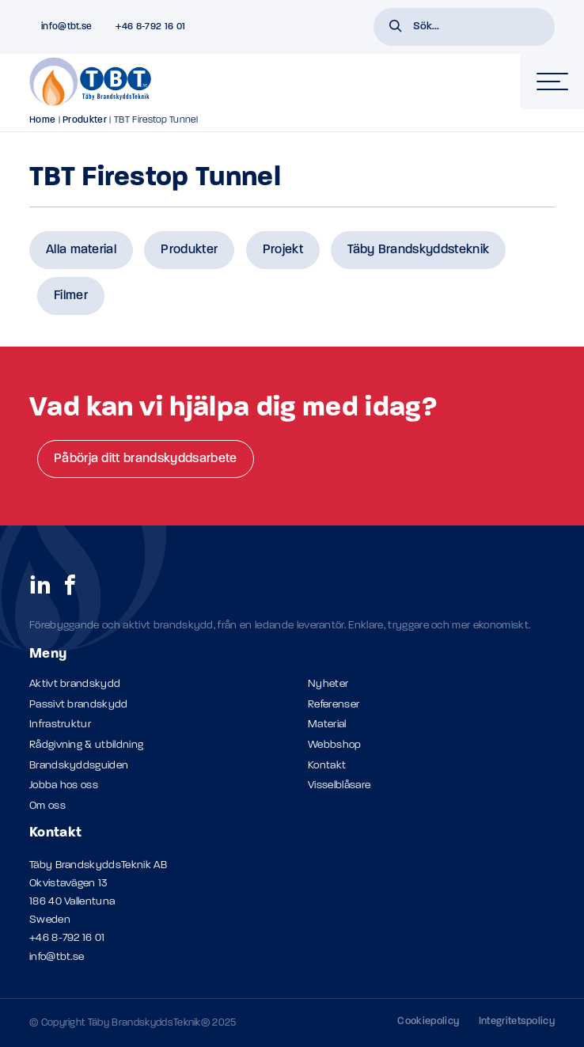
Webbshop (335, 745)
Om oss (47, 806)
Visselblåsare (339, 785)
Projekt (283, 250)
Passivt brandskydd (78, 705)
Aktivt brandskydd (74, 684)
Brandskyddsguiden (78, 766)
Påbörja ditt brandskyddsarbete (145, 459)
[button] (396, 27)
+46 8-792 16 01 (67, 938)
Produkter (85, 120)
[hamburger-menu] (552, 81)
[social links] (40, 584)
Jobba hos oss (63, 785)
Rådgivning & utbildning (86, 745)
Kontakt (327, 766)
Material (327, 724)
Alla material (81, 250)
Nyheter (328, 684)
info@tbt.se (57, 957)
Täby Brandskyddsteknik (418, 250)
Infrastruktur (60, 724)
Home (42, 120)
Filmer (71, 296)
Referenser (333, 705)
